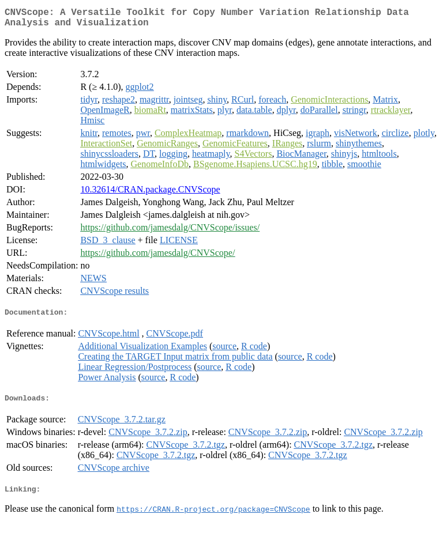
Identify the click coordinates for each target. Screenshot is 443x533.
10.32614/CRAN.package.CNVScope (150, 194)
